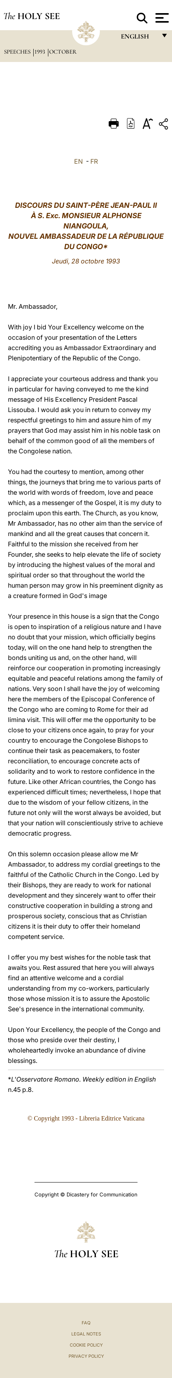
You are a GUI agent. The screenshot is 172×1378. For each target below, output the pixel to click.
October (62, 51)
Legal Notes (86, 1334)
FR (94, 161)
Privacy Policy (86, 1356)
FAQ (86, 1323)
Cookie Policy (86, 1345)
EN (78, 161)
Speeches (18, 51)
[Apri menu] (161, 18)
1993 (40, 51)
